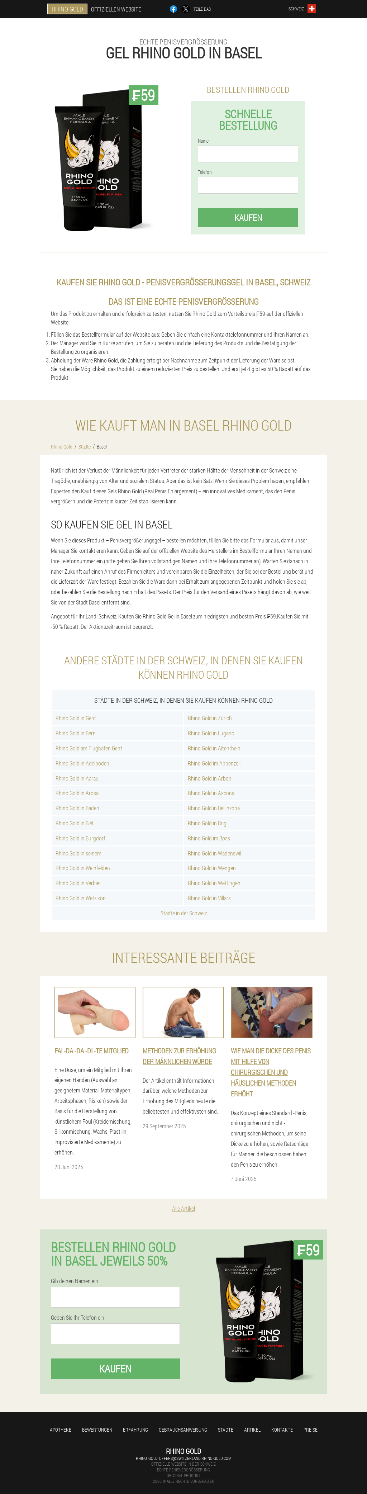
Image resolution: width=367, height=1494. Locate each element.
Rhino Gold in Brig (207, 823)
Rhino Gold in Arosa (77, 793)
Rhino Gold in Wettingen (214, 883)
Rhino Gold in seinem (78, 853)
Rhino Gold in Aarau (77, 778)
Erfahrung (135, 1429)
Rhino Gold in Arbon (210, 778)
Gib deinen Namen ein (74, 1281)
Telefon (205, 172)
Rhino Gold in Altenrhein (214, 748)
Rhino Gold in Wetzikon (81, 898)
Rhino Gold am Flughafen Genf (89, 748)
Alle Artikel (183, 1208)
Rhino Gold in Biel (74, 823)
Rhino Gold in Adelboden (82, 763)
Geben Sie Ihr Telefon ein (77, 1317)
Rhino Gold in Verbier (78, 883)
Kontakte (282, 1429)
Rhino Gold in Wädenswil (214, 853)
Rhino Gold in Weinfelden (83, 868)
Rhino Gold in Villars (209, 898)
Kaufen (248, 217)
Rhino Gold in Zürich (210, 718)
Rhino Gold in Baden (77, 808)
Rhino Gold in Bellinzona (214, 808)
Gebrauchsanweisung (183, 1429)
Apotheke (60, 1429)
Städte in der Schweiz (184, 913)
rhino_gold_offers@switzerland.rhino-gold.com (183, 1458)
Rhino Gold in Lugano (211, 733)
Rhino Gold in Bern (76, 733)
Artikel (252, 1429)
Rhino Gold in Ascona (211, 793)
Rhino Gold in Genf (76, 718)
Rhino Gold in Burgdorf (80, 838)
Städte (225, 1429)
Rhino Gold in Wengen (212, 868)
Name (203, 140)
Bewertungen (97, 1429)
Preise (311, 1429)
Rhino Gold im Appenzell (214, 763)
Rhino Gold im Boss (209, 838)
